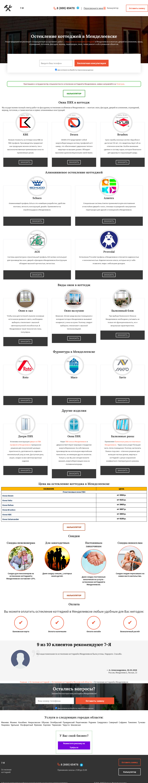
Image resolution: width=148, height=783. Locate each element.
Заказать (25, 162)
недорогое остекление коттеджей (80, 41)
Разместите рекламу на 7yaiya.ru (74, 745)
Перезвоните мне (93, 8)
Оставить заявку (137, 8)
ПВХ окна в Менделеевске (75, 441)
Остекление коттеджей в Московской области (72, 682)
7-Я (3, 762)
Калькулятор (110, 8)
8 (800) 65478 (66, 8)
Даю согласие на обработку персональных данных (74, 70)
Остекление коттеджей (39, 682)
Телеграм (120, 84)
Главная (23, 682)
